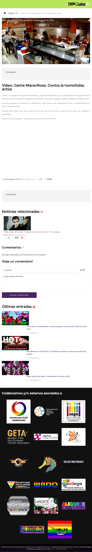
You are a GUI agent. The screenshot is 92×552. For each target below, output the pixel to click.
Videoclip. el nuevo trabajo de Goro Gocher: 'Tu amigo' (32, 232)
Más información (61, 549)
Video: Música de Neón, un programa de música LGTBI (48, 377)
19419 (48, 179)
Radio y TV (13, 13)
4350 (15, 237)
